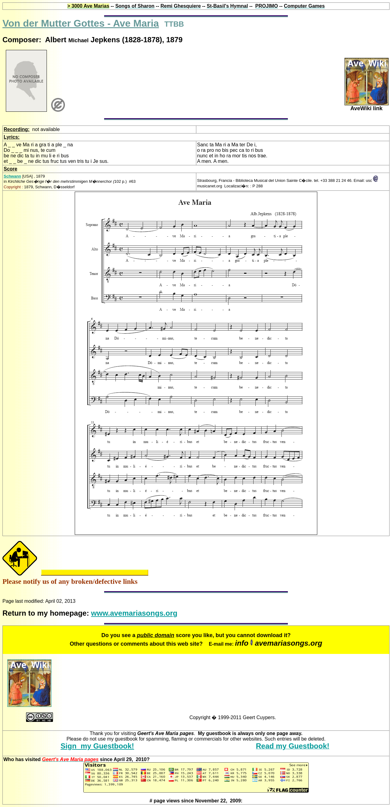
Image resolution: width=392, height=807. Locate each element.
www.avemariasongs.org (134, 613)
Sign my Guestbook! (97, 746)
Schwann (12, 176)
